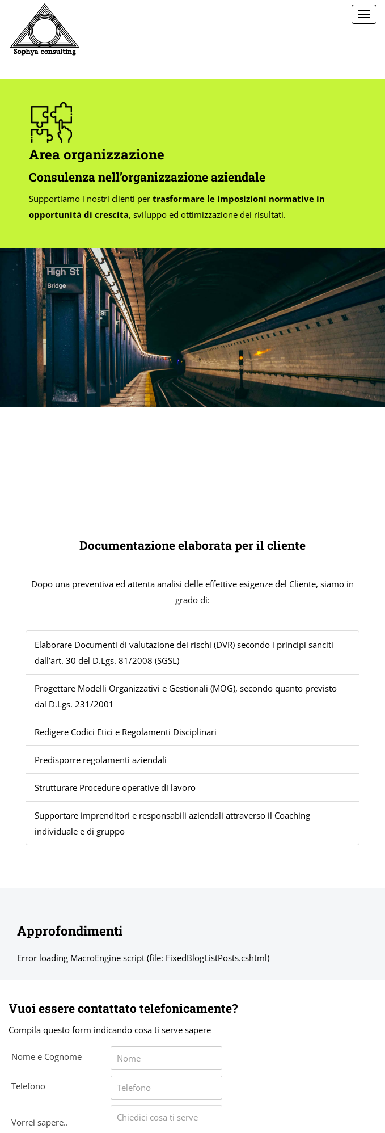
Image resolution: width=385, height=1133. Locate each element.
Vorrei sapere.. (39, 1122)
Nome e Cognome (46, 1056)
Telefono (28, 1086)
